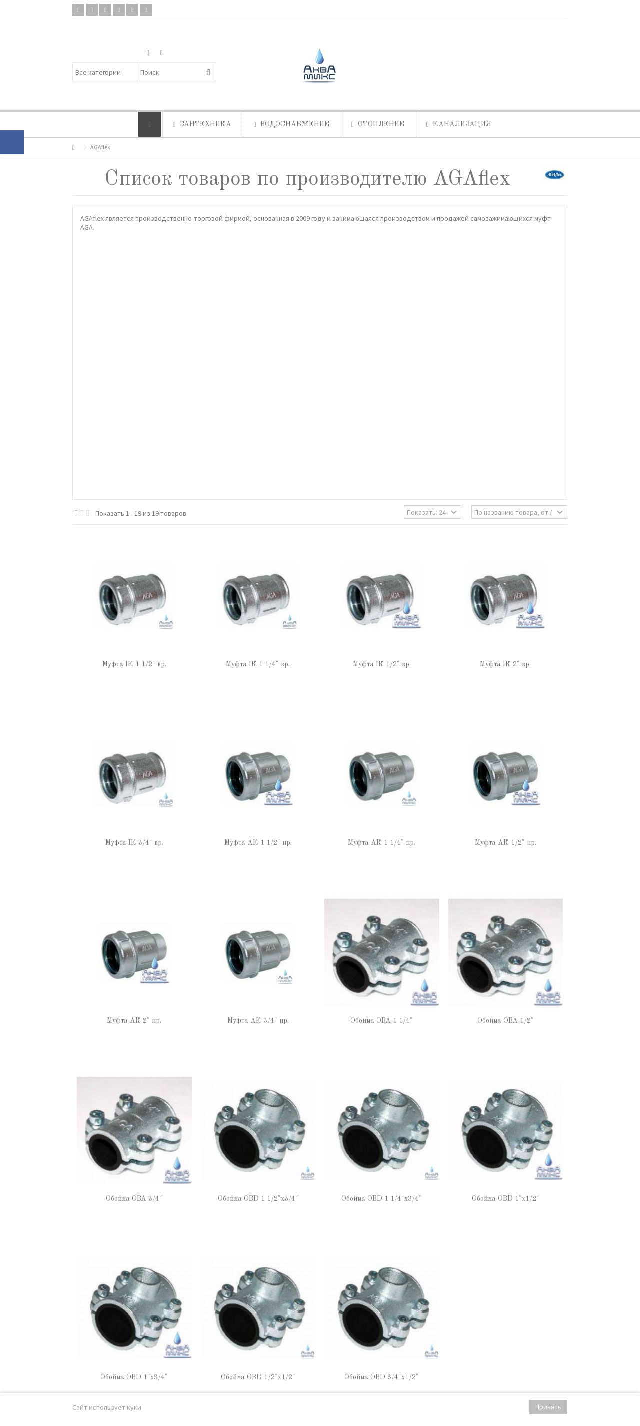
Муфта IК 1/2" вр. (382, 664)
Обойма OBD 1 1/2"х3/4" (258, 1198)
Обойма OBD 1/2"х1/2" (258, 1377)
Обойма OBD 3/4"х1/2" (381, 1377)
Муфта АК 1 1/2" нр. (258, 842)
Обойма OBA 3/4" (134, 1198)
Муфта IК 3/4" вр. (135, 842)
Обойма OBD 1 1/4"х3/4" (382, 1198)
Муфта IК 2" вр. (505, 664)
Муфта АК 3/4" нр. (258, 1020)
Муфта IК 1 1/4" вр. (258, 664)
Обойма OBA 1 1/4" (381, 1020)
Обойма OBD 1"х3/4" (134, 1377)
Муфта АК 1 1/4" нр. (382, 842)
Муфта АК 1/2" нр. (505, 842)
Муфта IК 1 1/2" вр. (134, 664)
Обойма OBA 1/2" (506, 1020)
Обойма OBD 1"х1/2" (506, 1198)
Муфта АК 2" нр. (134, 1020)
